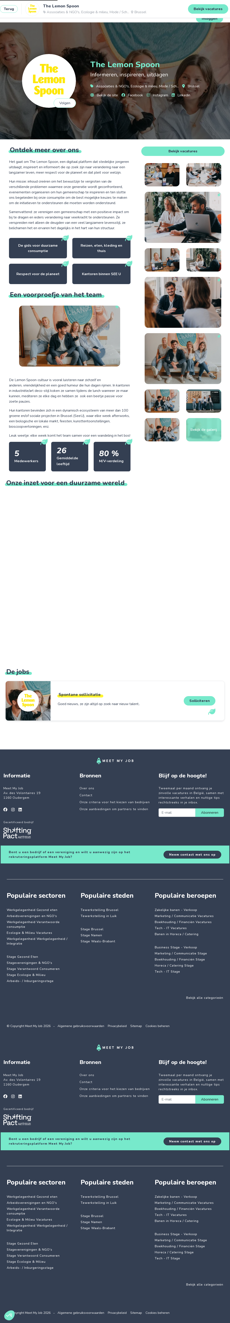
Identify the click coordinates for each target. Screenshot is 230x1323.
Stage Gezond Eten (22, 957)
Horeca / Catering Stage (174, 965)
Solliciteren (199, 700)
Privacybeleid (117, 1026)
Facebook (132, 95)
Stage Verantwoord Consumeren (33, 969)
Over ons (87, 788)
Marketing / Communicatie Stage (181, 953)
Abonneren (209, 812)
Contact (86, 795)
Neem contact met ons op (192, 855)
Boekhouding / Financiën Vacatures (183, 922)
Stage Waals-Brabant (98, 941)
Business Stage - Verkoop (176, 947)
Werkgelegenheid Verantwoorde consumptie (33, 924)
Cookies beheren (158, 1026)
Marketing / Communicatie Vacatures (184, 916)
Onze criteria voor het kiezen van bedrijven (115, 802)
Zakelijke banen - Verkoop (176, 910)
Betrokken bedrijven (90, 14)
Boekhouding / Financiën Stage (180, 959)
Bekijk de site (104, 95)
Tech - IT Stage (167, 971)
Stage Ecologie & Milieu (26, 975)
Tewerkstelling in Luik (99, 916)
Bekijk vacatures (182, 151)
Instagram (157, 95)
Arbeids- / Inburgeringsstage (30, 981)
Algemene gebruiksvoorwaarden (81, 1026)
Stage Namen (91, 935)
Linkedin (181, 95)
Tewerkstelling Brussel (100, 910)
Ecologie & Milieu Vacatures (29, 933)
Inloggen (209, 18)
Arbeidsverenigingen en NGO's (32, 916)
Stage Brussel (92, 929)
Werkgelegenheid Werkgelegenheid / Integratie (37, 941)
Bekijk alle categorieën (204, 998)
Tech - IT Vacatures (171, 928)
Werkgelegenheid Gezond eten (32, 910)
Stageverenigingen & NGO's (29, 963)
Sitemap (136, 1026)
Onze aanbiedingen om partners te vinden (114, 809)
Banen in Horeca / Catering (177, 934)
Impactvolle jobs (55, 14)
